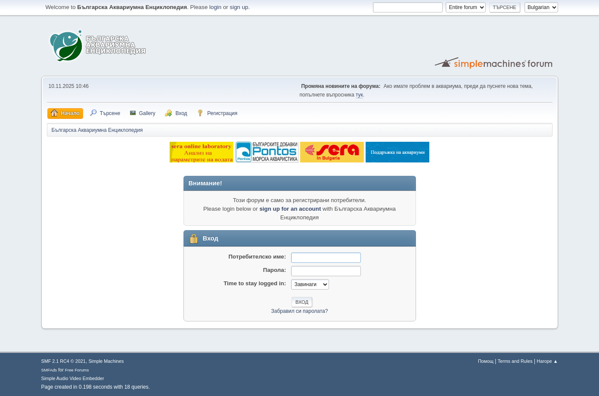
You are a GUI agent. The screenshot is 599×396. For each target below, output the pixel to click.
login (215, 7)
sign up (239, 7)
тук (359, 95)
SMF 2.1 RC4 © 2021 (63, 361)
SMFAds (49, 370)
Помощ (485, 361)
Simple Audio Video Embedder (72, 378)
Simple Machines (106, 361)
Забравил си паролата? (299, 311)
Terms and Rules (515, 361)
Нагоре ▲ (547, 361)
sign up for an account (290, 209)
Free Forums (77, 370)
